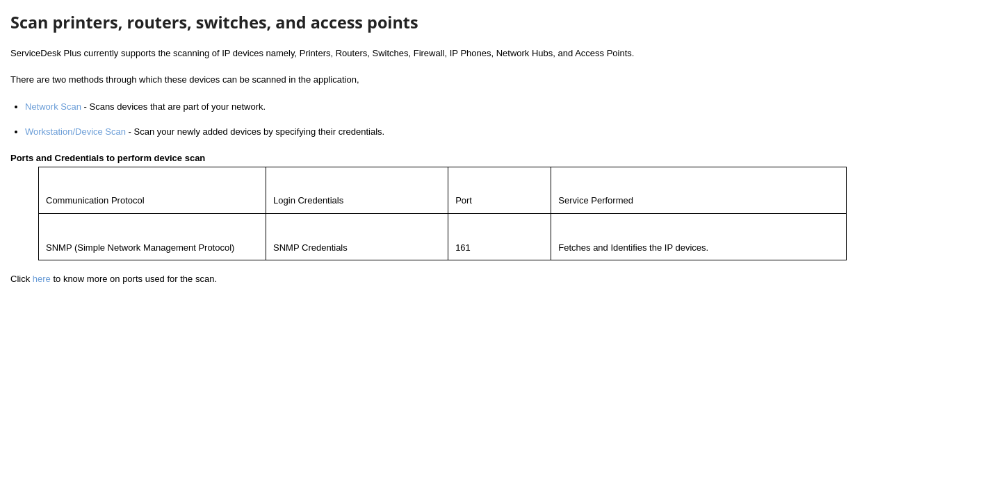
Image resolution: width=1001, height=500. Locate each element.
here (42, 279)
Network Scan (53, 106)
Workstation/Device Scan (75, 131)
